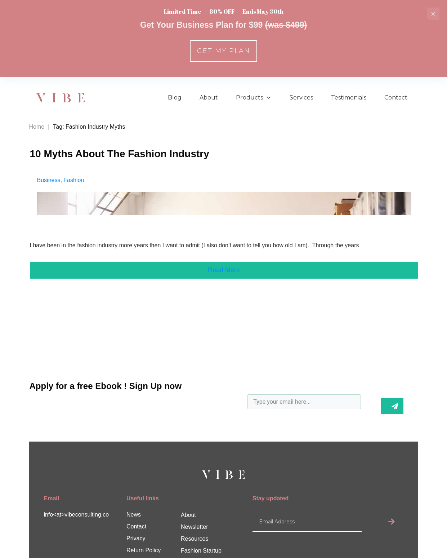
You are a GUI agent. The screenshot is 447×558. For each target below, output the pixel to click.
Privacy (135, 538)
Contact (136, 526)
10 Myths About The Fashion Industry (119, 153)
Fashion (73, 180)
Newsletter (194, 527)
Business (49, 180)
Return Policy (143, 550)
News (133, 514)
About (188, 515)
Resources (194, 539)
